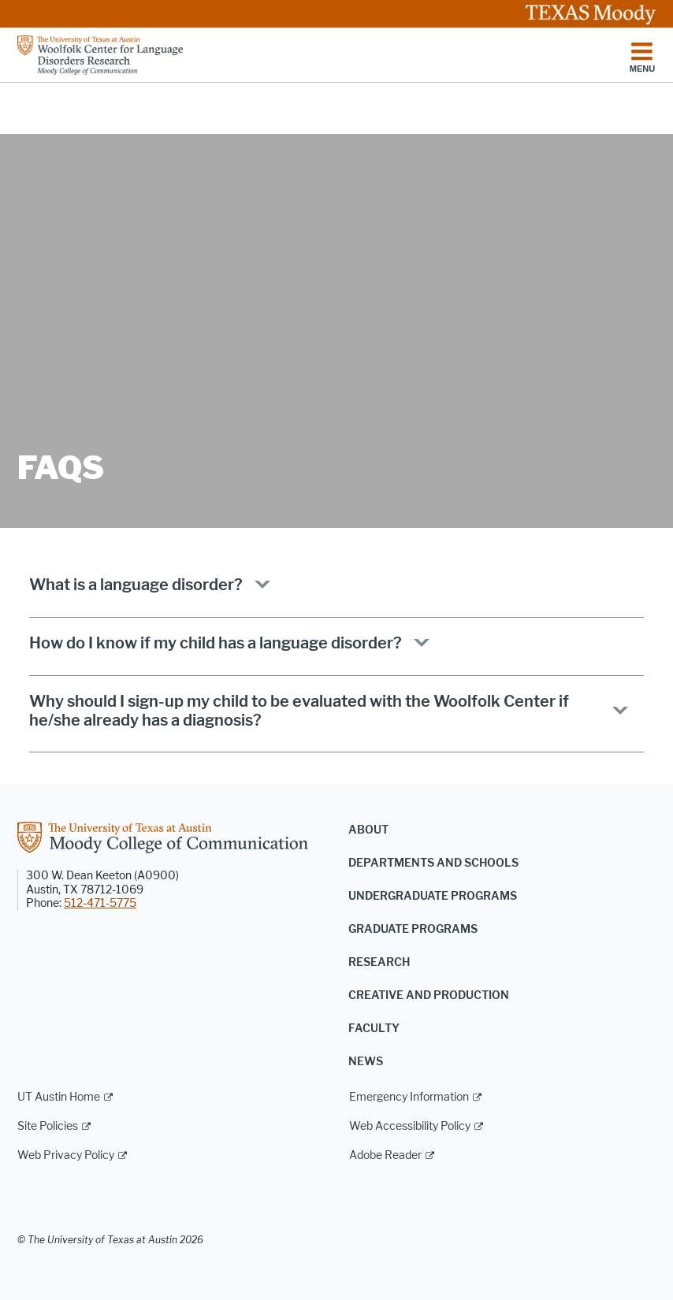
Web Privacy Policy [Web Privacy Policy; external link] (65, 1155)
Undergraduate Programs (432, 896)
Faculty (374, 1028)
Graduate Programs (413, 929)
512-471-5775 (100, 903)
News (365, 1061)
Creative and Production (428, 995)
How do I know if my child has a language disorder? (215, 642)
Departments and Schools (433, 863)
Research (379, 962)
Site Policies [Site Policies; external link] (47, 1126)
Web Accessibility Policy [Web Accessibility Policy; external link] (409, 1126)
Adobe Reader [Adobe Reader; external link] (385, 1155)
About (368, 830)
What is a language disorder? (136, 584)
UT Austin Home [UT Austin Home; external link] (58, 1097)
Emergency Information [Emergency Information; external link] (409, 1097)
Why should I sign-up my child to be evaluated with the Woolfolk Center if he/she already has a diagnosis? (299, 711)
